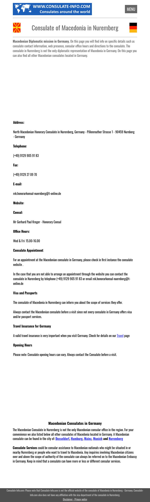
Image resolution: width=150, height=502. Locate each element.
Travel (120, 335)
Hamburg (77, 438)
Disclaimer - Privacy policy (75, 499)
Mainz (88, 438)
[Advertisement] (75, 86)
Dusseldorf (62, 438)
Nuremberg (116, 438)
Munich (97, 438)
